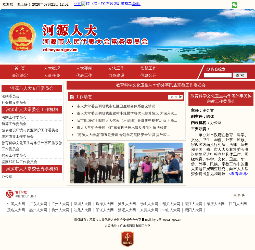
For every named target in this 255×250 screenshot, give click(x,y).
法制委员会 (10, 96)
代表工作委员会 (14, 155)
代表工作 (84, 75)
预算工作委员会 (14, 124)
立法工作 (116, 68)
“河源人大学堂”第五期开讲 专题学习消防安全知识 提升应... (123, 135)
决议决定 (20, 75)
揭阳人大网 (193, 210)
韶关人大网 (171, 204)
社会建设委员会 (14, 103)
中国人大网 (16, 204)
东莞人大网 (149, 210)
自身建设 (116, 75)
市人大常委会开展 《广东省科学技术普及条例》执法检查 (122, 128)
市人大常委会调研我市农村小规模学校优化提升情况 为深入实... (127, 113)
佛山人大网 (149, 204)
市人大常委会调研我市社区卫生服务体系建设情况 (116, 106)
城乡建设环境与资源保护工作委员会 (30, 130)
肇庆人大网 (216, 204)
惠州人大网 (38, 210)
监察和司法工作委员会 (19, 162)
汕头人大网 (127, 204)
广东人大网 (38, 204)
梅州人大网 (60, 210)
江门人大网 (238, 204)
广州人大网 (60, 204)
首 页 (20, 68)
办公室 (7, 176)
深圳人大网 (83, 204)
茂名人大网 (16, 210)
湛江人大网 (193, 204)
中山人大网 (171, 210)
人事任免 (52, 75)
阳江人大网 (105, 210)
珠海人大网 (105, 204)
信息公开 (148, 75)
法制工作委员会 (14, 117)
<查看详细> (239, 173)
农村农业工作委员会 (18, 136)
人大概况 (52, 68)
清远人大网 (127, 210)
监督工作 (148, 68)
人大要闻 (84, 68)
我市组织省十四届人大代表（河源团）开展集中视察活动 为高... (127, 120)
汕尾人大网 (83, 210)
